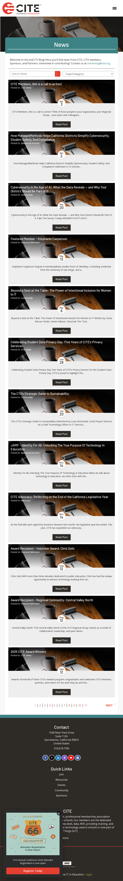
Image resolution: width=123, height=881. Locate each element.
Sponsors (61, 795)
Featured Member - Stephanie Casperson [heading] (39, 239)
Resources (61, 779)
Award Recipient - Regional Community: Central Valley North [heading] (52, 600)
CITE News (26, 87)
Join (61, 774)
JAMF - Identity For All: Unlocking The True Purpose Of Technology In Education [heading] (58, 447)
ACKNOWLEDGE (59, 813)
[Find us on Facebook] (45, 757)
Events (61, 785)
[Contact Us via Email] (78, 757)
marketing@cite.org (98, 63)
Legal (89, 874)
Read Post (61, 124)
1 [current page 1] (35, 705)
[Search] (57, 74)
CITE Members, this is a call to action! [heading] (36, 84)
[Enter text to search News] (32, 74)
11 (85, 705)
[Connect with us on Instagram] (65, 757)
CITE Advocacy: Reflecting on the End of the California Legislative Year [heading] (59, 497)
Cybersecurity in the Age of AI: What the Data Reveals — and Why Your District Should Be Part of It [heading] (59, 189)
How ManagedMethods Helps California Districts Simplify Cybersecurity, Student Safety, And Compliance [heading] (60, 137)
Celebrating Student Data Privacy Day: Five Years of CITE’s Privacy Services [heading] (57, 344)
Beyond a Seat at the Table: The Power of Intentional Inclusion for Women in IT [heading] (61, 292)
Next (111, 705)
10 (79, 705)
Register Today (33, 871)
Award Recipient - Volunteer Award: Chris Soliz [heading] (43, 548)
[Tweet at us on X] (52, 757)
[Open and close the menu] (80, 8)
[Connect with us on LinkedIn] (58, 757)
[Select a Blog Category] (88, 74)
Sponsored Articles (30, 143)
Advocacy (25, 500)
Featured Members (30, 242)
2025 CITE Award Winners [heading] (28, 651)
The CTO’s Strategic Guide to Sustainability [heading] (40, 393)
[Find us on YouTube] (71, 757)
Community (27, 194)
